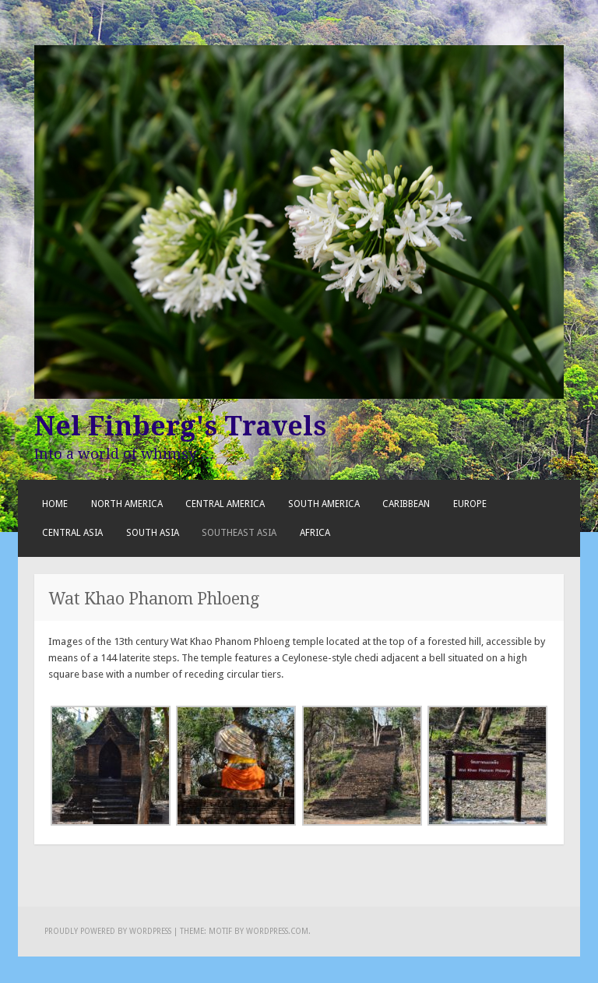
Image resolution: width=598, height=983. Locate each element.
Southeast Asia (239, 532)
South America (324, 504)
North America (127, 504)
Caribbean (406, 504)
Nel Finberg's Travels (180, 426)
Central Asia (72, 532)
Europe (470, 504)
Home (55, 504)
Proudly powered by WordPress (107, 931)
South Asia (152, 532)
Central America (225, 504)
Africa (315, 532)
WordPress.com (277, 931)
